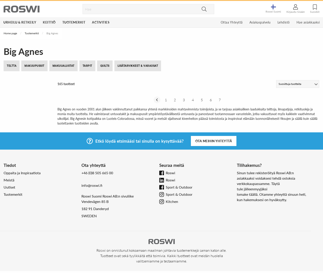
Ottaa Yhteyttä (232, 22)
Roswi (170, 173)
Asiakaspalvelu (260, 22)
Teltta (11, 65)
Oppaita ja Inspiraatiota (22, 173)
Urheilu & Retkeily (19, 22)
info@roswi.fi (91, 185)
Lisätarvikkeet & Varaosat (138, 65)
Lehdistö (283, 22)
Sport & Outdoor (179, 187)
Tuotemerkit (73, 22)
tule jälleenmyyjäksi (252, 189)
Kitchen (172, 201)
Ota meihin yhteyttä (213, 141)
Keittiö (49, 22)
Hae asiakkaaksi (308, 22)
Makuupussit (34, 65)
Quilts (104, 65)
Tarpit (87, 65)
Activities (100, 22)
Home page (10, 33)
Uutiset (9, 187)
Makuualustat (63, 65)
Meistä (9, 180)
